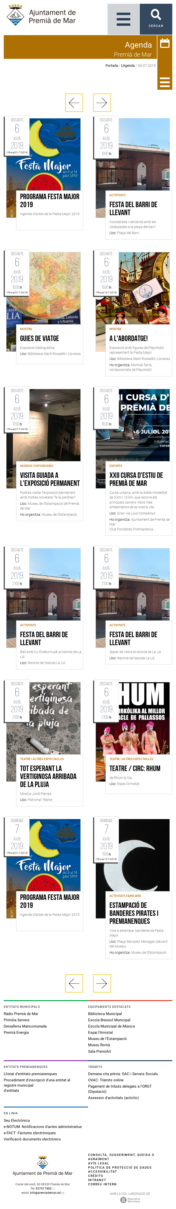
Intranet (97, 1180)
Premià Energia (16, 1032)
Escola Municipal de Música (111, 1026)
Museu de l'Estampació (107, 1038)
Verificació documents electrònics (32, 1139)
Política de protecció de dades (120, 1167)
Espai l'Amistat (100, 1032)
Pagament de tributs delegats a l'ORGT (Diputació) (120, 1089)
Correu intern (102, 1184)
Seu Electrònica (17, 1120)
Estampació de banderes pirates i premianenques (133, 914)
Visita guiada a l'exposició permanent (50, 480)
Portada (112, 66)
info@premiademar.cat (45, 1193)
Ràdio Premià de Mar (21, 1014)
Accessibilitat (102, 1171)
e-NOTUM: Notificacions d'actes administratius (43, 1126)
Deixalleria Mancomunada (25, 1026)
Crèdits (95, 1176)
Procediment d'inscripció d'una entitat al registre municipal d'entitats (37, 1085)
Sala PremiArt (99, 1051)
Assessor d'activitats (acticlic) (113, 1098)
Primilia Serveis (17, 1020)
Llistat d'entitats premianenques (30, 1074)
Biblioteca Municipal (105, 1014)
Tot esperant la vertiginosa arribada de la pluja (48, 777)
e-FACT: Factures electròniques (30, 1133)
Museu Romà (99, 1045)
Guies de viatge (39, 339)
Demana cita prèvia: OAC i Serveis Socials (123, 1074)
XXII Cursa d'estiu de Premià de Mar (136, 480)
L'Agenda (128, 66)
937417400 (43, 1188)
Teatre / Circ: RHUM (134, 769)
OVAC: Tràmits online (106, 1080)
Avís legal (98, 1163)
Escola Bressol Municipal (109, 1020)
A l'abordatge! (128, 339)
